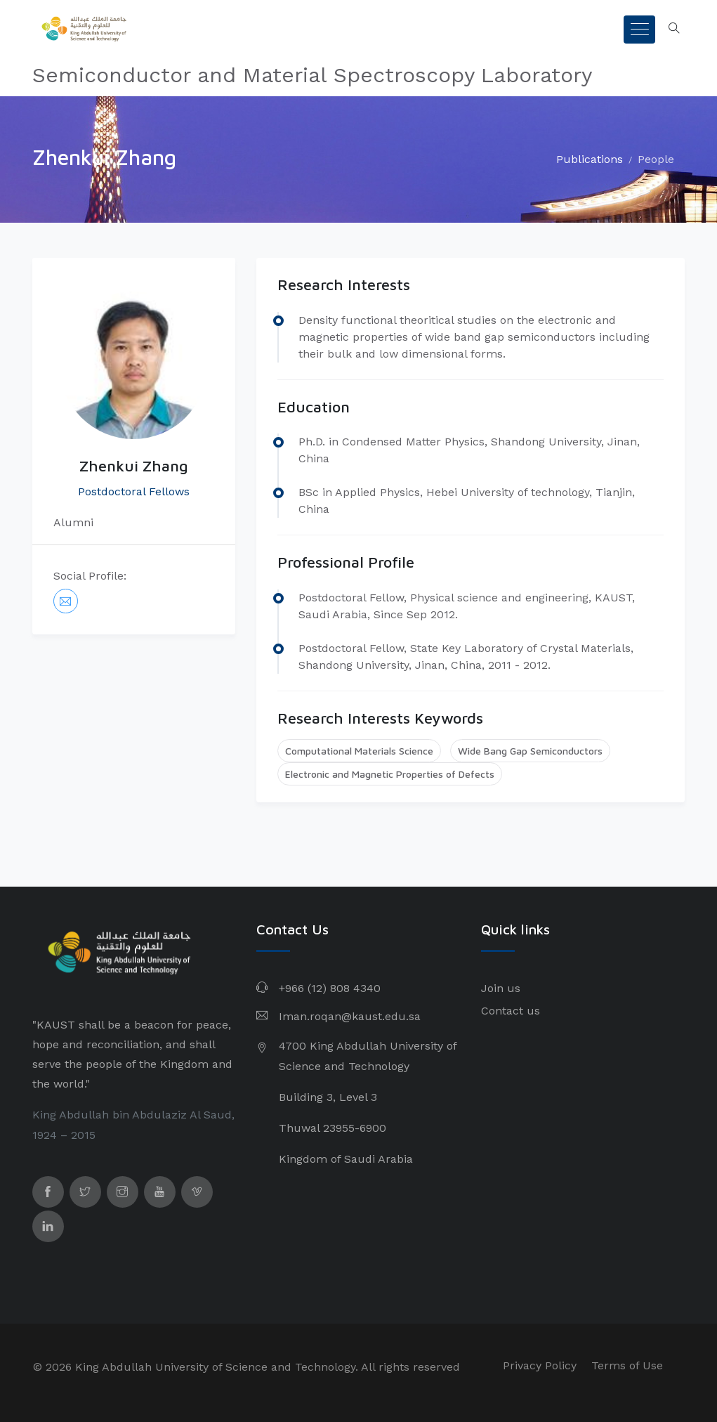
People (656, 159)
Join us (500, 988)
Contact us (510, 1010)
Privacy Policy (540, 1365)
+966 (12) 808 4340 (330, 988)
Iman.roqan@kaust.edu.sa (350, 1016)
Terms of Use (627, 1365)
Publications (589, 159)
